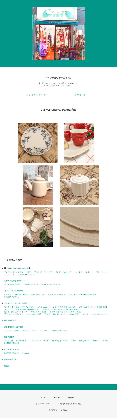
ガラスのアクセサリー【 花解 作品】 (93, 307)
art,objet (25, 353)
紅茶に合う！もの (38, 295)
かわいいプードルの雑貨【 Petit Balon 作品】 (61, 309)
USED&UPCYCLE (25, 274)
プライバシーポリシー (44, 404)
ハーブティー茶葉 (21, 295)
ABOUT (57, 397)
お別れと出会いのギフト (51, 284)
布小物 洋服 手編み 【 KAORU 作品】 (19, 307)
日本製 (73, 341)
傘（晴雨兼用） (22, 341)
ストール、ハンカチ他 (40, 341)
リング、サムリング (63, 272)
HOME (44, 397)
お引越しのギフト (31, 284)
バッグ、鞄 (8, 341)
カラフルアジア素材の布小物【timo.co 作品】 (22, 309)
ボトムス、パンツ (30, 331)
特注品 (6, 366)
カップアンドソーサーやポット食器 (82, 295)
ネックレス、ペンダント (83, 272)
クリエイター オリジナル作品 (15, 303)
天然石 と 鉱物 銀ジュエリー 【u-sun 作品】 (62, 314)
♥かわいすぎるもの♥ (60, 341)
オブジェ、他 (9, 274)
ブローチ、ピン (102, 272)
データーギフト (10, 359)
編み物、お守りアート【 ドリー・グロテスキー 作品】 (25, 312)
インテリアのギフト (12, 349)
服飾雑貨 (96, 341)
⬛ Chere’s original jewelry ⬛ (17, 268)
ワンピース (44, 331)
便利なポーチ (84, 341)
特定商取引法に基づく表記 (70, 404)
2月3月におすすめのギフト (14, 281)
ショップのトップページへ (37, 95)
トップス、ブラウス (12, 331)
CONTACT (71, 397)
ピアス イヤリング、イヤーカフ (39, 272)
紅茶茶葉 (7, 295)
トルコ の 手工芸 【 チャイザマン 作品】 (66, 312)
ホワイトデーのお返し (12, 284)
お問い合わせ (80, 95)
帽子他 (105, 341)
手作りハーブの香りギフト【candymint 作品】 (23, 314)
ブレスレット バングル (13, 272)
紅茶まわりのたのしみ (56, 295)
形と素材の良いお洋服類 (13, 327)
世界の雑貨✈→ (10, 337)
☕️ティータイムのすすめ (14, 291)
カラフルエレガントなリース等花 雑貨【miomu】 (56, 307)
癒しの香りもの (10, 320)
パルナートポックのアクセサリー (96, 314)
